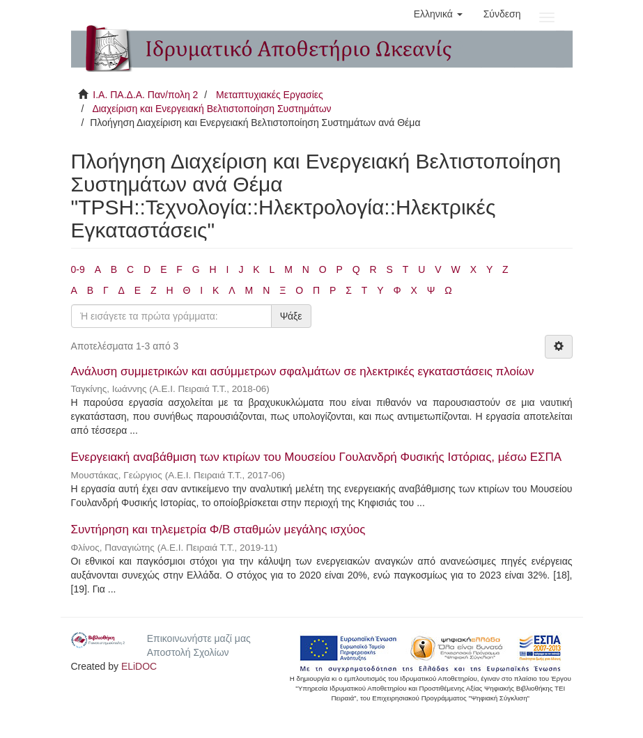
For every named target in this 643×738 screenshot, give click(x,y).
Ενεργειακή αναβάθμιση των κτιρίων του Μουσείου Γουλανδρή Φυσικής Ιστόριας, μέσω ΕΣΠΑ (316, 457)
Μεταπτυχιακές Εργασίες (269, 94)
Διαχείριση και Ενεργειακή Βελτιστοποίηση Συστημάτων (211, 108)
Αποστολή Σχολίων (188, 652)
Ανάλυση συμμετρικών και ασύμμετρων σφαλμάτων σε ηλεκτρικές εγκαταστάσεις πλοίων (302, 371)
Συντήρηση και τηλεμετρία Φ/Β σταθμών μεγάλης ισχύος (218, 529)
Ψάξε (291, 316)
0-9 (78, 269)
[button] (438, 14)
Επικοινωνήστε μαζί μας (199, 638)
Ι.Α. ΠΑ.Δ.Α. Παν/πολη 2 (145, 94)
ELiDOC (139, 666)
